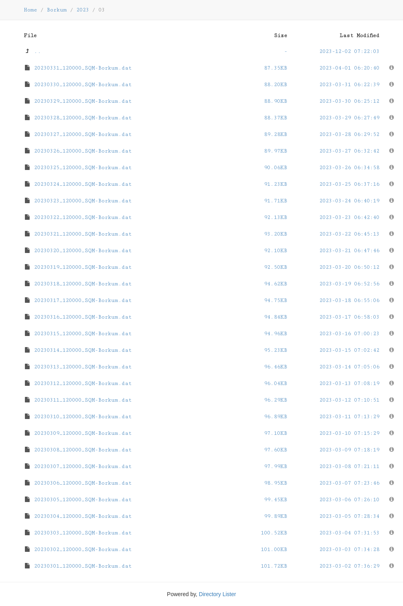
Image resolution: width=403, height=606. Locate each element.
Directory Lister (217, 594)
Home (30, 10)
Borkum (57, 10)
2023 (82, 10)
